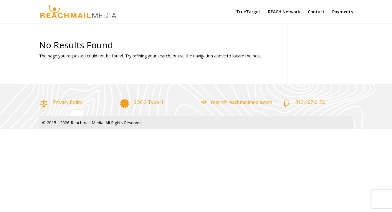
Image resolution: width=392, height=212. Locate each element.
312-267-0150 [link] (310, 102)
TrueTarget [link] (248, 12)
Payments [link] (342, 12)
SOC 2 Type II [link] (148, 102)
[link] (75, 11)
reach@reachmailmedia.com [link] (241, 102)
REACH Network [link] (284, 12)
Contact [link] (316, 12)
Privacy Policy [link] (67, 102)
